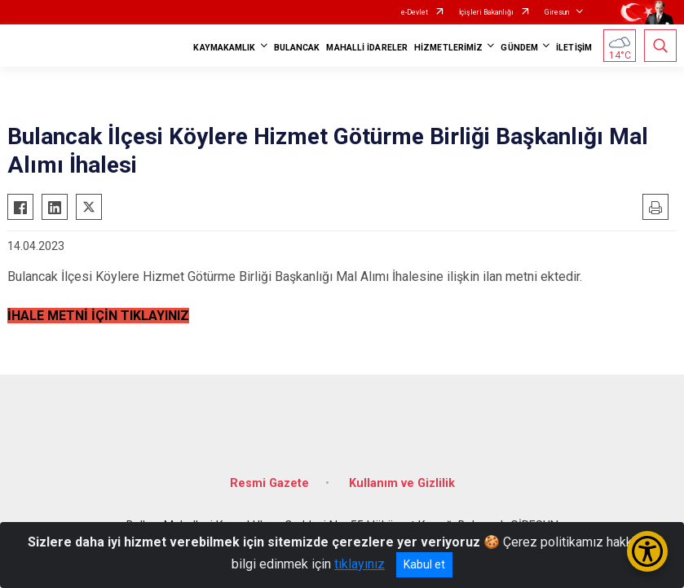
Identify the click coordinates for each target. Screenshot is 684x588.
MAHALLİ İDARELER (367, 47)
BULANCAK (297, 47)
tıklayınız (359, 564)
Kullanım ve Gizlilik (402, 483)
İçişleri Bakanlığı (486, 12)
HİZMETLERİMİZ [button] (448, 47)
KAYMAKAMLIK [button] (224, 47)
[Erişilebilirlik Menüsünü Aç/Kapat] (647, 551)
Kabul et (424, 564)
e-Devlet (414, 12)
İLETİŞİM (574, 47)
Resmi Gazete (269, 483)
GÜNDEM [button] (519, 47)
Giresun (557, 12)
